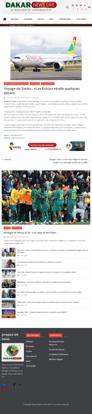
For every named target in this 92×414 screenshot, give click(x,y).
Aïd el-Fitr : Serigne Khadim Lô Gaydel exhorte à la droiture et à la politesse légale (46, 272)
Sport (51, 19)
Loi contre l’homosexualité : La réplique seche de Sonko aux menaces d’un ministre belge (49, 292)
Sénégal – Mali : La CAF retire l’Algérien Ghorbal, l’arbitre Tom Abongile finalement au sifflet (69, 161)
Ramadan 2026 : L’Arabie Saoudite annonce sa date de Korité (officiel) (42, 312)
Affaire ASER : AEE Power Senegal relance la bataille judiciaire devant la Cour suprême (48, 302)
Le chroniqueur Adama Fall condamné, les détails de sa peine (39, 262)
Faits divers (81, 19)
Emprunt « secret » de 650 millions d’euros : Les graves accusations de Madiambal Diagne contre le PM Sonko (52, 251)
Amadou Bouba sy (25, 97)
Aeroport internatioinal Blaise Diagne (16, 83)
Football (7, 228)
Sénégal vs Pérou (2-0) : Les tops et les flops (30, 232)
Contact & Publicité (56, 349)
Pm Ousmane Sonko (48, 83)
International (65, 19)
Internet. (6, 159)
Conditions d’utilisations (58, 354)
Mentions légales (56, 359)
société (40, 19)
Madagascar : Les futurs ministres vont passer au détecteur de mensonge (43, 282)
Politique (14, 19)
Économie (28, 19)
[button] (19, 19)
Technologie (31, 366)
